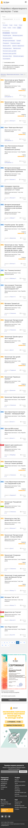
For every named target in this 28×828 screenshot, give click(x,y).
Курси (2, 789)
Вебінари (3, 785)
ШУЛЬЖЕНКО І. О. (9, 96)
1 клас (10, 25)
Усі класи (5, 25)
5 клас (9, 27)
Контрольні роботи (7, 38)
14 (5, 645)
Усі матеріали (6, 32)
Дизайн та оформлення (18, 45)
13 (2, 645)
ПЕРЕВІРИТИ (23, 771)
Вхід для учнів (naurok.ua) (18, 802)
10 (17, 642)
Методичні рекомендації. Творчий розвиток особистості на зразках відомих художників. (15, 169)
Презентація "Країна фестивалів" (15, 397)
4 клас (4, 27)
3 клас (20, 25)
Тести (16, 783)
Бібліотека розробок (20, 781)
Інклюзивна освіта (9, 62)
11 (21, 642)
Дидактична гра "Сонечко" (13, 612)
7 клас (19, 27)
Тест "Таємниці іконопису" (13, 270)
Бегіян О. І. (12, 421)
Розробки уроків (7, 35)
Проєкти (17, 787)
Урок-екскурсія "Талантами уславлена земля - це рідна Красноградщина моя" (13, 287)
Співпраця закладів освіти (6, 804)
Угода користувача (5, 823)
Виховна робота (7, 45)
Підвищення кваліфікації (4, 782)
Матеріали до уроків (18, 35)
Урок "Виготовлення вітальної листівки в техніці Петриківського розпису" (14, 147)
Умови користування (15, 823)
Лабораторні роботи (20, 785)
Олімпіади (17, 790)
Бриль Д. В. (13, 620)
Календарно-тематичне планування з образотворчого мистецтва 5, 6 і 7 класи (14, 188)
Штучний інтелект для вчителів (20, 793)
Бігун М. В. (12, 634)
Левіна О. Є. (13, 296)
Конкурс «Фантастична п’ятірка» (21, 808)
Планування (6, 43)
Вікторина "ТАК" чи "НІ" (12, 597)
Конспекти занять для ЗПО (9, 53)
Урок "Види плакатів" (11, 627)
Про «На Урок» (4, 802)
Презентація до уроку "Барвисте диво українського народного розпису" (15, 81)
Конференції (4, 787)
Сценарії (19, 40)
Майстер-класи (17, 48)
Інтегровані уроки (7, 48)
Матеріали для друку (18, 56)
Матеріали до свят (19, 805)
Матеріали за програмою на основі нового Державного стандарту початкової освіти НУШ (13, 67)
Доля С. (12, 350)
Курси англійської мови (21, 796)
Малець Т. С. (13, 590)
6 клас (14, 27)
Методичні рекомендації (9, 40)
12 (24, 642)
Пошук (3, 16)
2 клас (15, 25)
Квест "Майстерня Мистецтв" (14, 127)
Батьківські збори (7, 56)
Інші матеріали (6, 58)
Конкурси (17, 789)
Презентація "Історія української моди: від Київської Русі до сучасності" (15, 577)
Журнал (17, 780)
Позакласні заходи (15, 43)
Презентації (14, 32)
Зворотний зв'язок (5, 810)
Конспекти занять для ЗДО (9, 51)
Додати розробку (14, 699)
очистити (17, 19)
